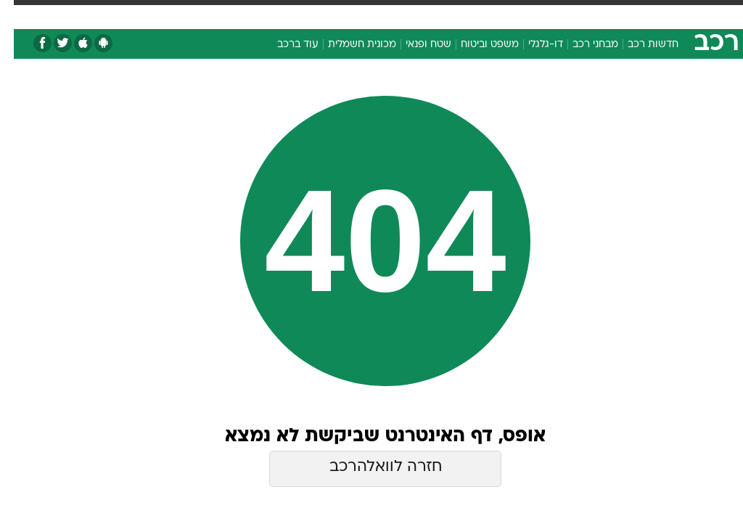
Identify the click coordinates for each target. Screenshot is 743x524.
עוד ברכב (284, 44)
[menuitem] (558, 20)
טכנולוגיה (218, 13)
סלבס (429, 13)
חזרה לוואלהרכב (372, 467)
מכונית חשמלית (348, 44)
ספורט (567, 13)
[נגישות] (20, 19)
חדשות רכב (639, 44)
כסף (392, 13)
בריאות (314, 13)
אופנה (169, 13)
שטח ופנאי (415, 44)
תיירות (268, 13)
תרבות (472, 13)
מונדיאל (519, 13)
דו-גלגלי (531, 44)
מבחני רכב (581, 44)
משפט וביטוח (476, 44)
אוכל (356, 13)
